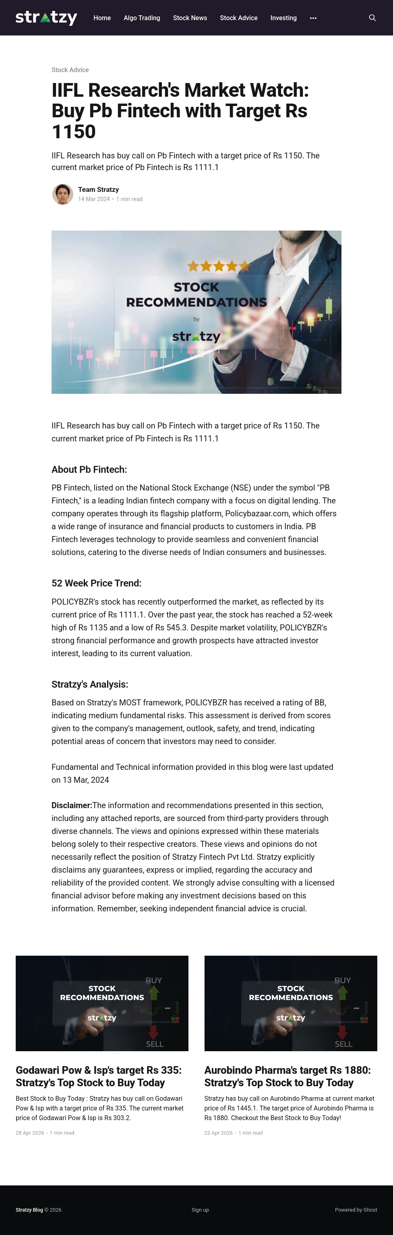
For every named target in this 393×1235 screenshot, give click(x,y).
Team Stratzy (98, 189)
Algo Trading (142, 18)
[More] (313, 18)
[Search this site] (372, 17)
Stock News (190, 18)
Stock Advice (239, 18)
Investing (284, 18)
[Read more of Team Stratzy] (63, 194)
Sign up (200, 1210)
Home (102, 18)
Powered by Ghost (356, 1210)
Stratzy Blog (29, 1210)
